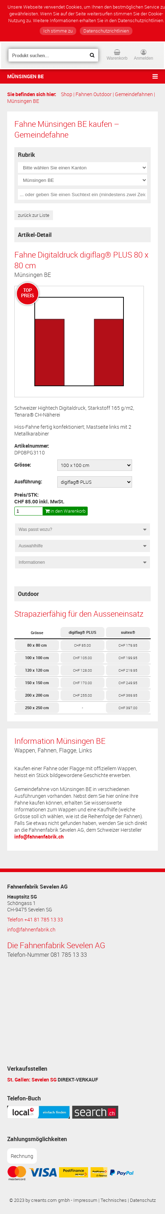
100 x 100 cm (37, 657)
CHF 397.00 (127, 707)
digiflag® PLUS (82, 632)
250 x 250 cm (37, 707)
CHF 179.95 (127, 645)
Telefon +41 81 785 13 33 (35, 919)
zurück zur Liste (33, 215)
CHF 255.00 (82, 695)
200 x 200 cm (37, 695)
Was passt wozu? (35, 529)
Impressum (85, 1200)
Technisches (114, 1200)
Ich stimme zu (58, 31)
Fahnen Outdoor (94, 94)
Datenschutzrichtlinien (106, 31)
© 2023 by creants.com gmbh (39, 1200)
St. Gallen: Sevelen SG (32, 1079)
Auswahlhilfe (31, 545)
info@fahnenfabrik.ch (39, 836)
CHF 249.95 (127, 682)
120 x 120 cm (37, 670)
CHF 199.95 (127, 657)
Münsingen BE (25, 76)
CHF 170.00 (82, 682)
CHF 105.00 (82, 657)
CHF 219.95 (127, 670)
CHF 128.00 (82, 670)
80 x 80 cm (37, 645)
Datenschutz (143, 1200)
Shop (66, 94)
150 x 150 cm (37, 682)
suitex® (128, 632)
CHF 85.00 (82, 645)
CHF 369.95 (127, 695)
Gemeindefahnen (134, 94)
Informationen (32, 562)
